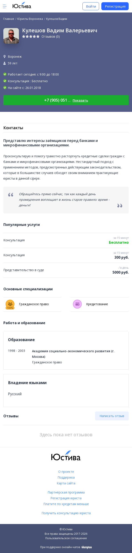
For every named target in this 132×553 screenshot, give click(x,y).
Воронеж (15, 56)
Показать (80, 100)
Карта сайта (66, 483)
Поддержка (66, 477)
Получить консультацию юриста (66, 513)
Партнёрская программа (66, 492)
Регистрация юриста (66, 498)
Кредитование (90, 304)
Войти (91, 6)
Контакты (13, 127)
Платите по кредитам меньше (66, 504)
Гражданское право (27, 304)
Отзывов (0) (51, 36)
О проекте (66, 471)
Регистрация (115, 6)
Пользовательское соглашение (66, 538)
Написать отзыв (112, 416)
